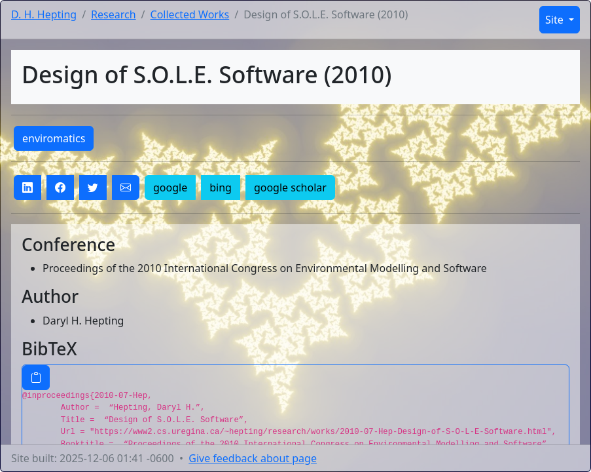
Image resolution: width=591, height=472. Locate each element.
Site (555, 19)
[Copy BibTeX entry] (36, 377)
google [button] (170, 187)
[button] (27, 187)
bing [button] (220, 187)
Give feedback (252, 458)
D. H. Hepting (44, 14)
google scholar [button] (290, 187)
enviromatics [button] (53, 138)
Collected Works (190, 14)
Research (113, 14)
